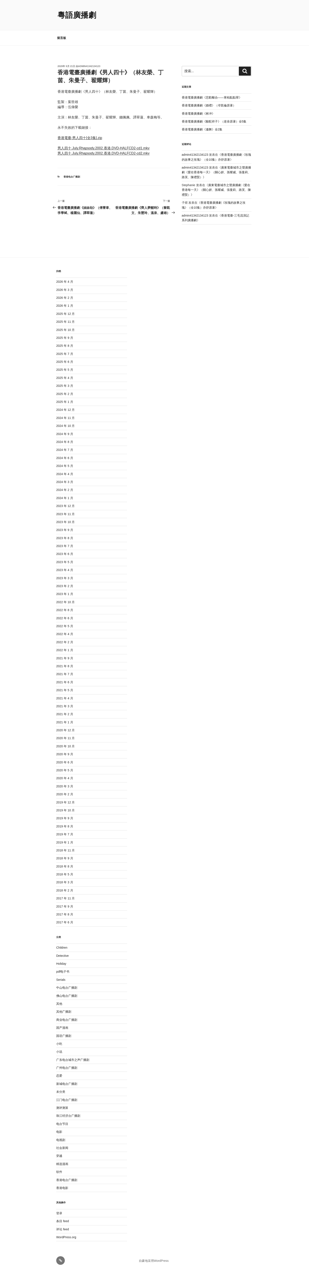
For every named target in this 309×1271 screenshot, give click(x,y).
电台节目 (62, 1124)
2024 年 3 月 (64, 482)
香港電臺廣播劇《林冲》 (198, 113)
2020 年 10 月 (65, 746)
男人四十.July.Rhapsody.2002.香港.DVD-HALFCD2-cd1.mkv (104, 148)
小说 (59, 1051)
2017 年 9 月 (64, 906)
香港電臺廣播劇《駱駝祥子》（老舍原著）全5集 (214, 121)
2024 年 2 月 (64, 490)
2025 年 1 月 (64, 402)
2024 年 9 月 (64, 434)
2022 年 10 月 (65, 602)
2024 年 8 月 (64, 442)
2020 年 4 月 (64, 778)
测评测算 (62, 1108)
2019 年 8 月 (64, 826)
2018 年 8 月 (64, 866)
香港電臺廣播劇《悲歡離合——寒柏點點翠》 (212, 97)
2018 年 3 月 (64, 882)
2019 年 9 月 (64, 818)
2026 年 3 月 (64, 290)
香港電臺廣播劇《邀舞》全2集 (202, 129)
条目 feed (62, 1221)
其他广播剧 (63, 1011)
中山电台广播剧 (66, 987)
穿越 (59, 1155)
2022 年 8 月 (64, 610)
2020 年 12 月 (65, 730)
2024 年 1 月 (64, 498)
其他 (59, 1003)
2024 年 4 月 (64, 474)
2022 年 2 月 (64, 642)
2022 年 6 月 (64, 618)
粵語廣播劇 (77, 15)
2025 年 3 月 (64, 385)
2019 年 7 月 (64, 834)
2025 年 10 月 (65, 330)
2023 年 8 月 (64, 538)
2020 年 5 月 (64, 770)
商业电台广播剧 (66, 1019)
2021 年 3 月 (64, 706)
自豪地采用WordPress (154, 1260)
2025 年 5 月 (64, 369)
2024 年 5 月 (64, 466)
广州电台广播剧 (66, 1067)
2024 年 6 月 (64, 458)
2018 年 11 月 (65, 850)
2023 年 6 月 (64, 554)
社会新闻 (62, 1148)
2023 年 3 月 (64, 578)
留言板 (61, 38)
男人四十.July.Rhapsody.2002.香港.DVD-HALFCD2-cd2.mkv (104, 153)
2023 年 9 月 (64, 530)
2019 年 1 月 (64, 842)
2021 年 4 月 (64, 698)
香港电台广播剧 (72, 176)
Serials (60, 979)
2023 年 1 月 (64, 594)
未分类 (60, 1091)
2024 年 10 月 (65, 426)
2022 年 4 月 (64, 634)
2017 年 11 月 (65, 898)
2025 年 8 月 (64, 345)
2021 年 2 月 (64, 714)
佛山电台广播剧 (66, 995)
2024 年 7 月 (64, 450)
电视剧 (60, 1140)
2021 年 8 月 (64, 666)
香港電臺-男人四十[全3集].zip (80, 138)
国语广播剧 (63, 1036)
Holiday (61, 963)
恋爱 (59, 1075)
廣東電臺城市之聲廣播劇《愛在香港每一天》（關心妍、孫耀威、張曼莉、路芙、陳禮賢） (216, 172)
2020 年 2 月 (64, 794)
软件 (59, 1172)
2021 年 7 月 (64, 674)
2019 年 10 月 (65, 810)
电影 (59, 1131)
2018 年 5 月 (64, 874)
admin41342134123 (89, 66)
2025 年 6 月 (64, 361)
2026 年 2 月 (64, 297)
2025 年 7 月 (64, 354)
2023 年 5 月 (64, 562)
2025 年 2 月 (64, 394)
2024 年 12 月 (65, 409)
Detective (62, 955)
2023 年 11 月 (65, 514)
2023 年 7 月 (64, 546)
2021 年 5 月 (64, 690)
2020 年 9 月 (64, 754)
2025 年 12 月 (65, 314)
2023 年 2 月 (64, 586)
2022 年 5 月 (64, 626)
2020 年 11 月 (65, 738)
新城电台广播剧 (66, 1084)
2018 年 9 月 (64, 858)
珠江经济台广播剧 (68, 1115)
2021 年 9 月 (64, 658)
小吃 (59, 1043)
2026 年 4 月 (64, 281)
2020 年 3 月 (64, 786)
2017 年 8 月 (64, 914)
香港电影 (62, 1188)
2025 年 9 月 (64, 337)
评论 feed (62, 1229)
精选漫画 (62, 1164)
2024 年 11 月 (65, 418)
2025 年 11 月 (65, 321)
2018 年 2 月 (64, 890)
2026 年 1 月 (64, 305)
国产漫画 (62, 1027)
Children (61, 947)
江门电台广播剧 (66, 1100)
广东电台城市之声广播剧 (72, 1060)
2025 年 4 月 (64, 378)
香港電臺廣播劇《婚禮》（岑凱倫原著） (209, 105)
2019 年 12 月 (65, 802)
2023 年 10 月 (65, 522)
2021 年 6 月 (64, 682)
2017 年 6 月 (64, 922)
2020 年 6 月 (64, 762)
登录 (59, 1213)
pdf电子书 (62, 971)
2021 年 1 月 (64, 722)
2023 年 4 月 (64, 570)
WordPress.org (66, 1237)
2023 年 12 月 (65, 506)
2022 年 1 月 (64, 650)
